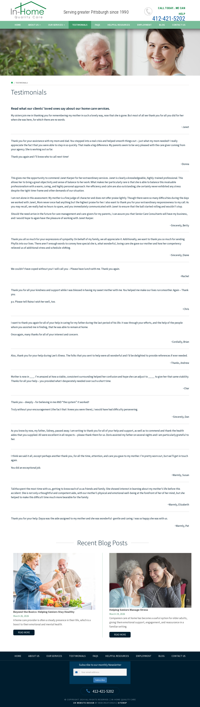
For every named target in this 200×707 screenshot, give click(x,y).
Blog (162, 24)
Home (18, 24)
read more (24, 632)
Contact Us (178, 24)
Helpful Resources (119, 24)
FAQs (97, 24)
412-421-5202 (168, 18)
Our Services (56, 24)
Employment (144, 24)
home (18, 655)
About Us (34, 24)
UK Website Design (83, 703)
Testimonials (79, 24)
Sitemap (122, 703)
